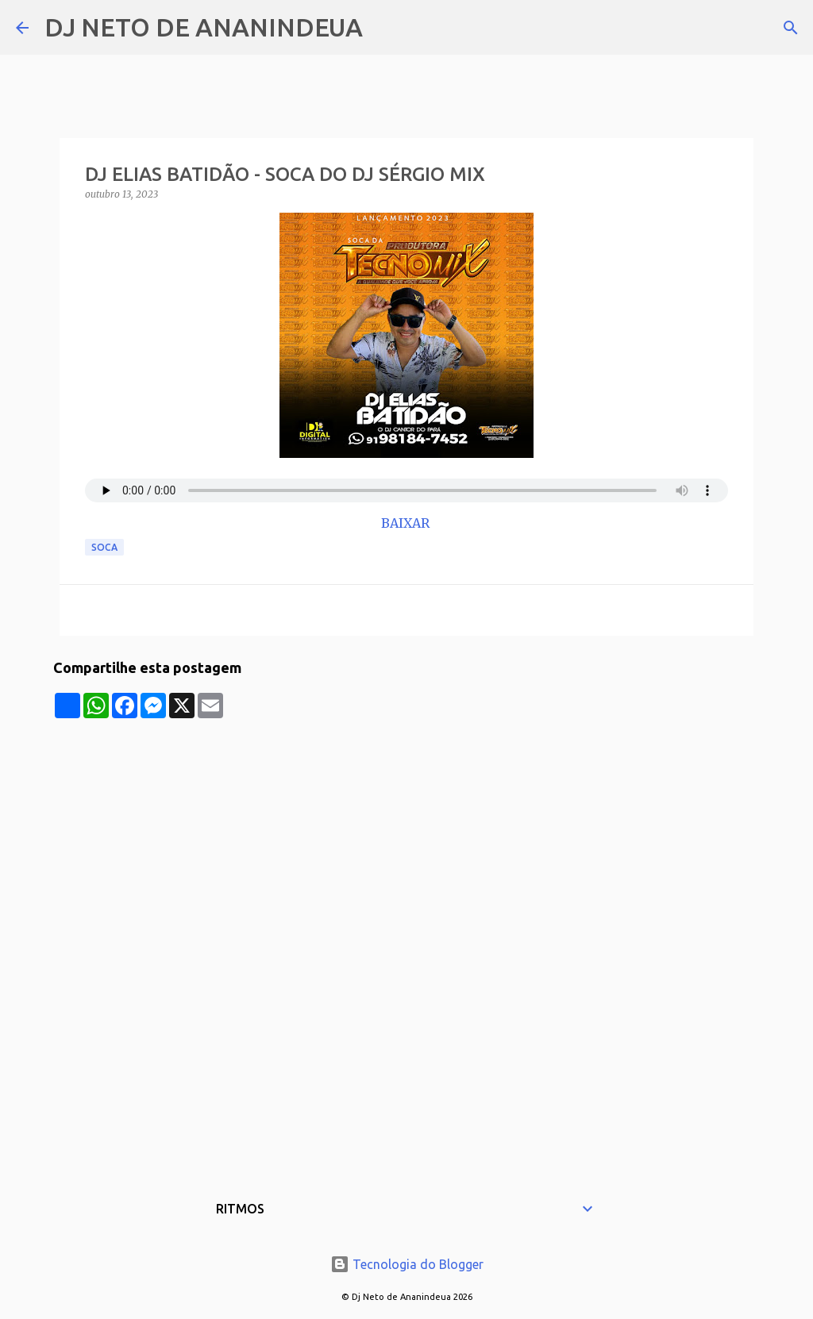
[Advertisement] (406, 829)
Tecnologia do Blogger (407, 1264)
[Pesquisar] (385, 28)
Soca (104, 547)
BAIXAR (407, 523)
